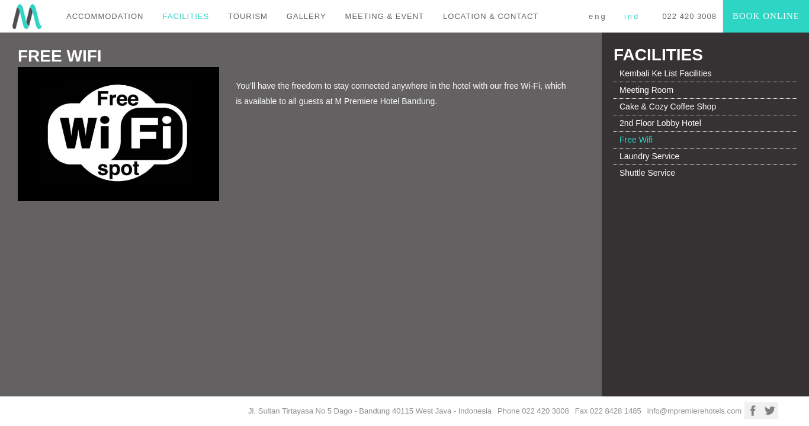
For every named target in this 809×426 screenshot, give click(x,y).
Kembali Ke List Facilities (665, 73)
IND (632, 16)
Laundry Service (649, 156)
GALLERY (306, 16)
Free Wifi (636, 139)
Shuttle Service (647, 173)
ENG (598, 16)
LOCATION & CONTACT (490, 16)
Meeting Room (646, 90)
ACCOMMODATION (104, 16)
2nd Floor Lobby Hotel (660, 123)
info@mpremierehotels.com (694, 410)
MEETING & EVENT (384, 16)
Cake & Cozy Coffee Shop (667, 106)
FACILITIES (185, 16)
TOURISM (248, 16)
